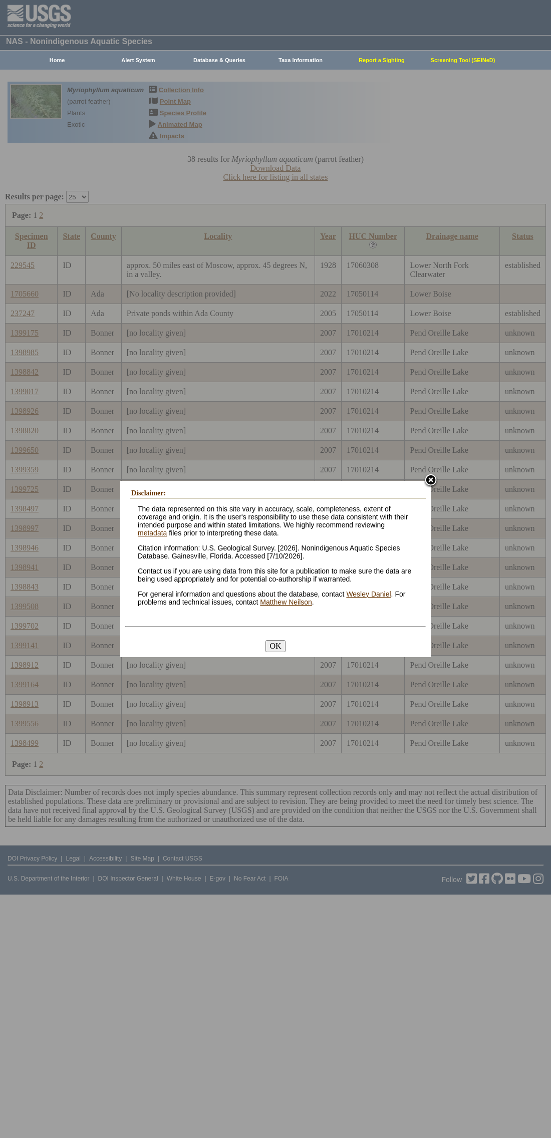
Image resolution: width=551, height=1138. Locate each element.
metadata (152, 533)
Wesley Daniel (368, 594)
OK (275, 646)
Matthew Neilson (286, 602)
